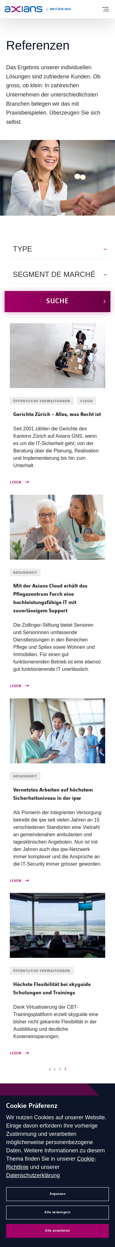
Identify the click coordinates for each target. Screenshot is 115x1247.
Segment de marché (54, 274)
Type (22, 249)
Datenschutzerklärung (33, 1175)
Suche (57, 301)
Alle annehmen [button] (57, 1230)
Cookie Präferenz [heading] (31, 1106)
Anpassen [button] (57, 1194)
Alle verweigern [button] (57, 1212)
